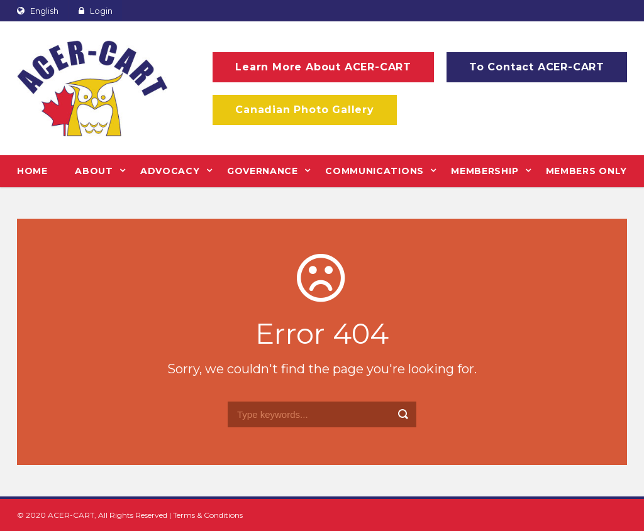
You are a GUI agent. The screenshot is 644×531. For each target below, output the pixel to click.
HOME (32, 171)
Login (96, 11)
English (37, 11)
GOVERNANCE (262, 171)
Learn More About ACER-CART (323, 67)
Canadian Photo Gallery (304, 110)
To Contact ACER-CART (536, 67)
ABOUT (94, 171)
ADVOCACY (170, 171)
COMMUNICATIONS (374, 171)
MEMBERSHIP (484, 171)
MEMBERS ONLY (586, 171)
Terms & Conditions (208, 515)
